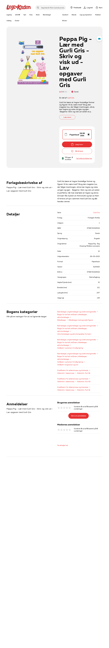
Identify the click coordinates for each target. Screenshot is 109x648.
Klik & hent (77, 151)
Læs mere (67, 117)
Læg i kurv (77, 144)
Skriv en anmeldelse (78, 416)
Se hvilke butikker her (84, 158)
